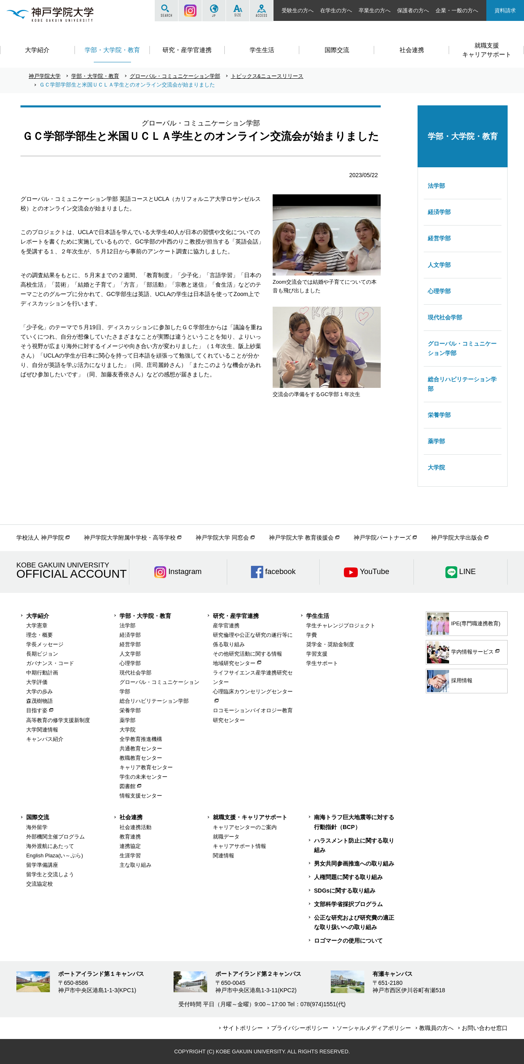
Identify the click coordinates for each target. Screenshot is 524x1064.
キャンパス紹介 (44, 739)
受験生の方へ (298, 10)
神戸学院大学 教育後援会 (301, 537)
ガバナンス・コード (50, 663)
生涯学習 (130, 855)
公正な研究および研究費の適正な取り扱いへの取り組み (354, 922)
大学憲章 (36, 625)
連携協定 (130, 846)
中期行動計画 (42, 673)
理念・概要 (39, 635)
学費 (311, 635)
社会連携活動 (135, 827)
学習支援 (317, 654)
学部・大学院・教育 (95, 76)
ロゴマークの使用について (348, 940)
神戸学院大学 (45, 76)
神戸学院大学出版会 (457, 537)
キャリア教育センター (146, 767)
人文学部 (439, 265)
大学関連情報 (42, 730)
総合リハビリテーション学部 (462, 384)
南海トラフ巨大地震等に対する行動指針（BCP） (354, 822)
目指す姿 (36, 710)
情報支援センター (141, 796)
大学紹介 (37, 616)
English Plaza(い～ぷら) (54, 855)
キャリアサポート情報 (239, 846)
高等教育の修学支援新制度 (58, 720)
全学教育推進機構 (141, 739)
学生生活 (317, 616)
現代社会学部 (445, 317)
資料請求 (505, 10)
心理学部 (439, 291)
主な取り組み (135, 865)
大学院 (436, 467)
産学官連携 (226, 625)
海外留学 (36, 827)
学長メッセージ (44, 644)
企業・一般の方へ (457, 10)
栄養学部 (439, 415)
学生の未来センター (143, 777)
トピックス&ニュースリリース (267, 76)
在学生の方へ (336, 10)
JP (214, 10)
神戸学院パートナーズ (382, 537)
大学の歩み (39, 691)
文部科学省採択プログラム (348, 904)
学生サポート (322, 663)
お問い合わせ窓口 (485, 1028)
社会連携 (131, 817)
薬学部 (436, 441)
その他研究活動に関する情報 (247, 654)
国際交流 (37, 817)
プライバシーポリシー (299, 1028)
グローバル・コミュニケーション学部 (175, 76)
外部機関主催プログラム (55, 837)
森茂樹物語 (39, 701)
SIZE (237, 10)
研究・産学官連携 (236, 616)
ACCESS (261, 10)
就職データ (226, 837)
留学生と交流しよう (50, 874)
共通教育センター (141, 748)
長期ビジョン (42, 654)
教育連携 (130, 837)
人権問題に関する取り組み (348, 877)
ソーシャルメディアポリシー (374, 1028)
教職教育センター (141, 758)
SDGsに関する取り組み (344, 890)
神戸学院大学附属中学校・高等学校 (130, 537)
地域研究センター (234, 663)
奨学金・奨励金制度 (330, 644)
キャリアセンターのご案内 (245, 827)
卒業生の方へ (375, 10)
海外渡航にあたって (50, 846)
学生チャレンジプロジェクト (340, 625)
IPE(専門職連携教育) (463, 624)
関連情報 (223, 855)
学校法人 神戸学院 (40, 537)
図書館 (128, 786)
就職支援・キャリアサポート (250, 817)
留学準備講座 (42, 865)
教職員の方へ (436, 1028)
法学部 (436, 185)
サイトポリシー (243, 1028)
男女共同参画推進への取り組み (354, 863)
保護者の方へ (413, 10)
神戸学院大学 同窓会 (222, 537)
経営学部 (439, 238)
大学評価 (36, 682)
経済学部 (439, 212)
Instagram (190, 10)
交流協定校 (39, 884)
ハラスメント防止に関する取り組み (354, 845)
